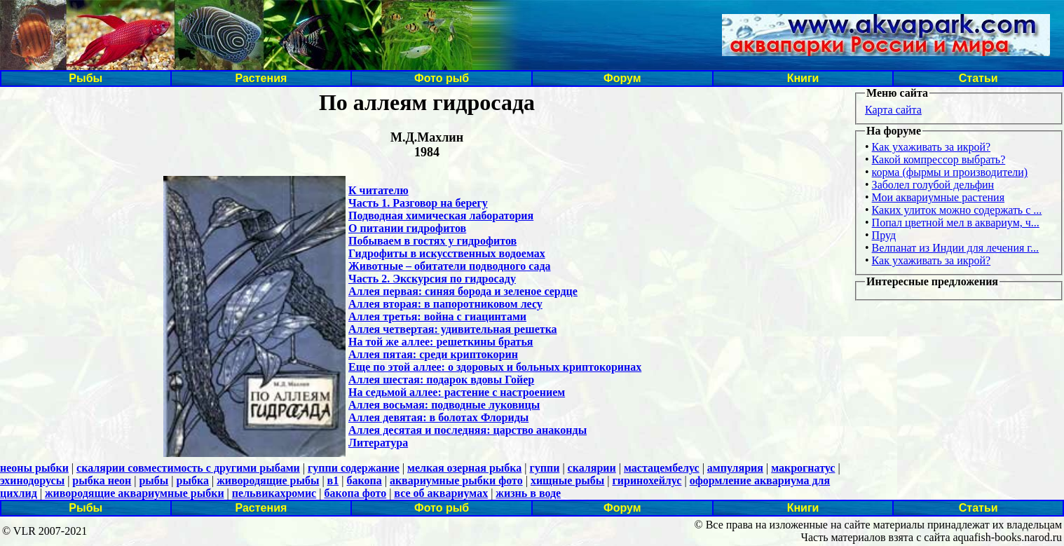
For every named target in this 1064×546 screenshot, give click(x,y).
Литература (378, 443)
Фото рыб (441, 78)
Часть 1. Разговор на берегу (418, 203)
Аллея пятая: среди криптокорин (433, 354)
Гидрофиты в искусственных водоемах (446, 253)
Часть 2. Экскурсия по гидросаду (432, 279)
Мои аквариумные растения (938, 197)
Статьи (978, 78)
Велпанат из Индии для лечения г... (955, 248)
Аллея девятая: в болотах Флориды (438, 417)
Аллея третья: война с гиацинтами (437, 316)
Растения (261, 78)
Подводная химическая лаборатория (440, 215)
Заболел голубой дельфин (933, 185)
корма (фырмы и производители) (950, 172)
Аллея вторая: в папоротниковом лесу (445, 304)
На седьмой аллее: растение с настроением (456, 392)
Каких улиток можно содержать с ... (957, 210)
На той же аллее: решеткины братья (440, 342)
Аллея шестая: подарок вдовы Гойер (441, 379)
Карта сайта (893, 110)
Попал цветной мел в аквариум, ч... (955, 222)
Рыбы (85, 78)
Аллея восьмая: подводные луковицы (444, 405)
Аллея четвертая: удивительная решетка (452, 329)
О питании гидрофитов (407, 228)
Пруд (884, 235)
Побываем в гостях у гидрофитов (432, 241)
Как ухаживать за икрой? (931, 147)
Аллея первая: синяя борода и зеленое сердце (463, 291)
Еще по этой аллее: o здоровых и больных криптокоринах (494, 367)
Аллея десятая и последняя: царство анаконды (467, 430)
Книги (803, 78)
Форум (622, 78)
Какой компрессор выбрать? (939, 159)
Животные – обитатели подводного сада (449, 266)
